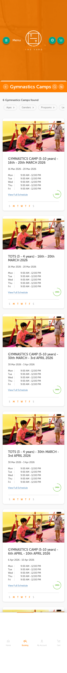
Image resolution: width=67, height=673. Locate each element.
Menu (17, 40)
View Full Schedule (18, 194)
